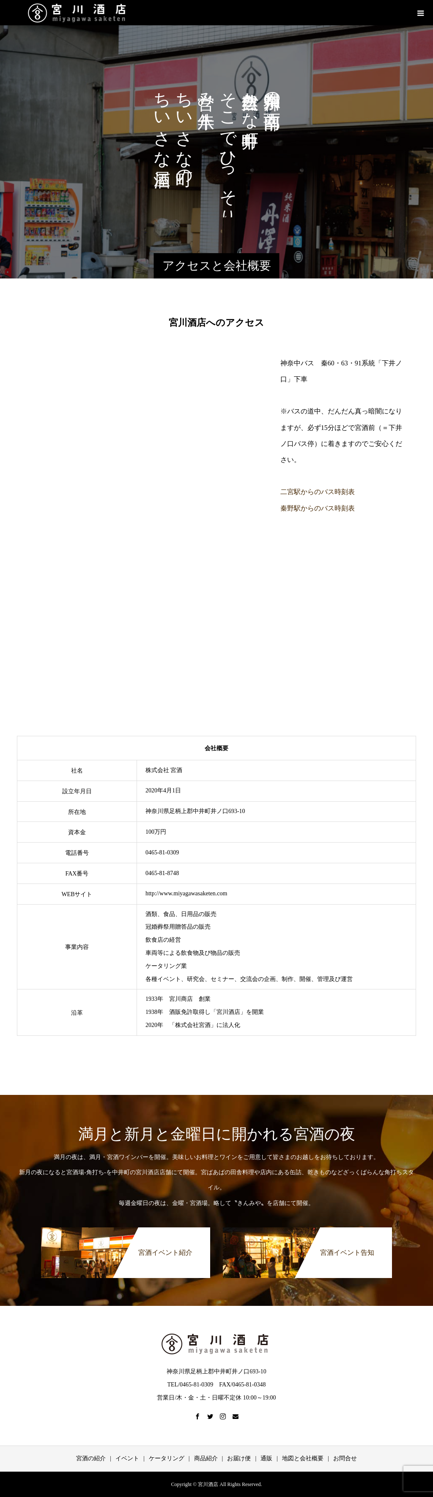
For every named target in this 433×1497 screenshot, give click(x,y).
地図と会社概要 (302, 1458)
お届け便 (239, 1458)
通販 (266, 1458)
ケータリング (166, 1458)
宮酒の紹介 (91, 1458)
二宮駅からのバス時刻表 (317, 491)
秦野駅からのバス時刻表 (317, 508)
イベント (127, 1458)
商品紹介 (206, 1458)
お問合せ (345, 1458)
